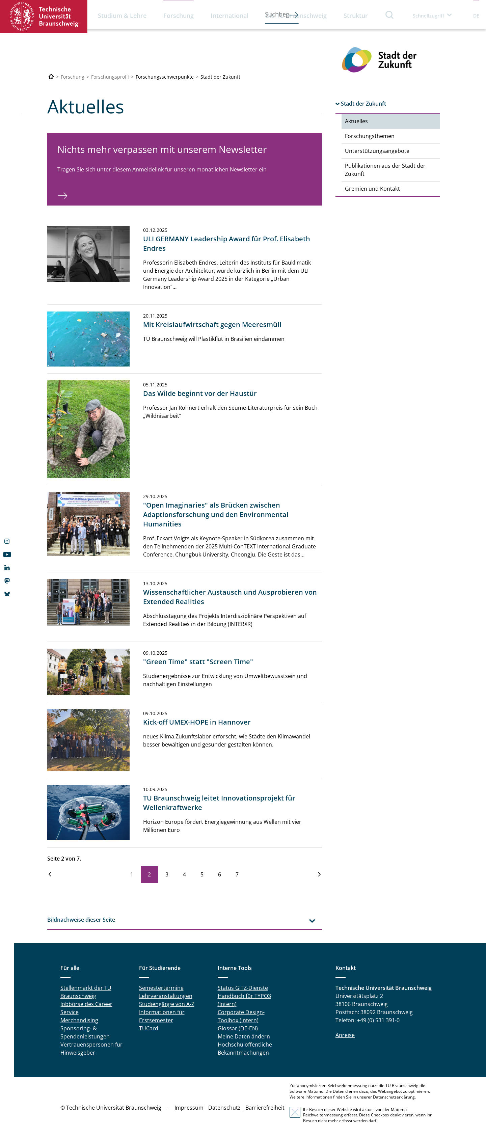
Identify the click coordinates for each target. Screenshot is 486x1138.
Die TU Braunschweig (296, 15)
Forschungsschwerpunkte (165, 77)
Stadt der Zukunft (220, 77)
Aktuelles (356, 121)
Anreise (345, 1035)
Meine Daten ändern (244, 1036)
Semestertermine (161, 988)
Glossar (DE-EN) (238, 1028)
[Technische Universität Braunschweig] (51, 77)
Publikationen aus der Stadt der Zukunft (385, 170)
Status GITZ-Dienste (243, 988)
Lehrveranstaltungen (165, 996)
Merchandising (79, 1020)
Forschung (178, 15)
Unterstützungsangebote (377, 151)
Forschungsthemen (370, 136)
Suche (390, 14)
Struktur (356, 15)
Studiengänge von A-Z (166, 1004)
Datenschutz (224, 1107)
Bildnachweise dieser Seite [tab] (81, 919)
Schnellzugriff (428, 15)
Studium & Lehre (122, 15)
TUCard (148, 1028)
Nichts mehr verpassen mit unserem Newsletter (162, 149)
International (229, 15)
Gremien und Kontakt (372, 188)
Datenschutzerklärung (394, 1097)
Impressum (189, 1107)
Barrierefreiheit (265, 1107)
